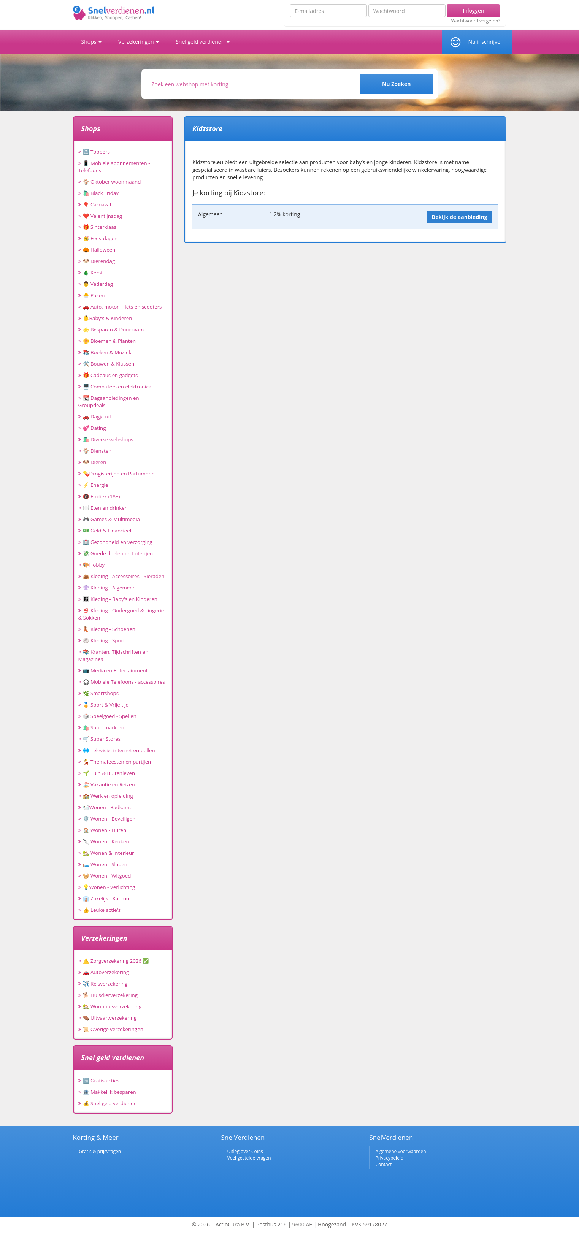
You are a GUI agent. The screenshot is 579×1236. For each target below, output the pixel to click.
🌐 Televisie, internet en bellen (119, 750)
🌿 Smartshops (101, 693)
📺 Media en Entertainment (115, 670)
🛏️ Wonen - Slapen (105, 864)
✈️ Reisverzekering (105, 983)
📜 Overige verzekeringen (113, 1029)
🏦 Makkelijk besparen (109, 1092)
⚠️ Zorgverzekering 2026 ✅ (116, 960)
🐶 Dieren (94, 462)
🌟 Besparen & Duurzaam (113, 329)
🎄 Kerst (93, 272)
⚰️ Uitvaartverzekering (110, 1017)
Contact (383, 1164)
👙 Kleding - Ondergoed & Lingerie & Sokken (121, 614)
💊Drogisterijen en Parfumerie (119, 473)
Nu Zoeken (396, 83)
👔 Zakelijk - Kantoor (107, 898)
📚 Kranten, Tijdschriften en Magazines (113, 655)
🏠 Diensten (97, 450)
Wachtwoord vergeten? (475, 21)
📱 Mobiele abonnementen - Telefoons (114, 167)
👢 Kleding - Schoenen (109, 629)
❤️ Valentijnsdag (102, 215)
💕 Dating (94, 428)
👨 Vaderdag (98, 283)
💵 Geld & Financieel (107, 530)
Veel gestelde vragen (249, 1158)
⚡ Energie (95, 485)
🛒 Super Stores (102, 738)
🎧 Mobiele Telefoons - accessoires (124, 681)
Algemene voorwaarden (400, 1151)
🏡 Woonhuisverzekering (112, 1006)
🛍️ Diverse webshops (108, 439)
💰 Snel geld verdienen (110, 1103)
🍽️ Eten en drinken (105, 507)
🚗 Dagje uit (97, 416)
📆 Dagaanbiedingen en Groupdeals (108, 402)
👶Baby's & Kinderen (107, 318)
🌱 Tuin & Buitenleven (109, 773)
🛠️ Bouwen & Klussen (109, 363)
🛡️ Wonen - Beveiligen (109, 818)
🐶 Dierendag (99, 261)
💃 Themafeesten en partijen (117, 761)
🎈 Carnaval (97, 204)
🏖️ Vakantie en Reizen (109, 784)
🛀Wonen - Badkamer (109, 807)
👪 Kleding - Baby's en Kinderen (120, 599)
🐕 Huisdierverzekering (110, 995)
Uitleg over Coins (245, 1151)
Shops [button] (91, 41)
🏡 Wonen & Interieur (108, 852)
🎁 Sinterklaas (99, 226)
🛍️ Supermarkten (103, 727)
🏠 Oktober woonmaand (112, 181)
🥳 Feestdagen (100, 238)
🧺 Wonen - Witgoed (107, 875)
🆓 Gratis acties (101, 1080)
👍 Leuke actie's (102, 909)
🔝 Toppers (96, 151)
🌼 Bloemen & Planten (109, 341)
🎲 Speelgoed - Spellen (109, 716)
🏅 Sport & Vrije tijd (106, 704)
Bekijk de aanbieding (459, 216)
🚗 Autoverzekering (106, 972)
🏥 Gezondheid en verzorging (117, 542)
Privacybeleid (389, 1158)
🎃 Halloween (99, 249)
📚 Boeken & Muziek (107, 352)
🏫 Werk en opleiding (108, 795)
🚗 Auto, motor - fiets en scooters (122, 306)
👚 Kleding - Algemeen (109, 587)
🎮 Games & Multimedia (111, 519)
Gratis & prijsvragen (100, 1151)
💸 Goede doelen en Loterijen (118, 553)
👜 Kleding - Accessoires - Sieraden (124, 576)
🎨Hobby (94, 564)
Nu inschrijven (485, 41)
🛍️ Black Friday (101, 193)
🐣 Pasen (94, 295)
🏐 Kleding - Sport (104, 640)
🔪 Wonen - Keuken (106, 841)
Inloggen (473, 10)
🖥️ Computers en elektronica (117, 386)
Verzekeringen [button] (138, 41)
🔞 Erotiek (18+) (101, 496)
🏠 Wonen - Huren (105, 830)
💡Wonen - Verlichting (109, 887)
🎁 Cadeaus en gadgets (110, 375)
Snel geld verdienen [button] (203, 41)
